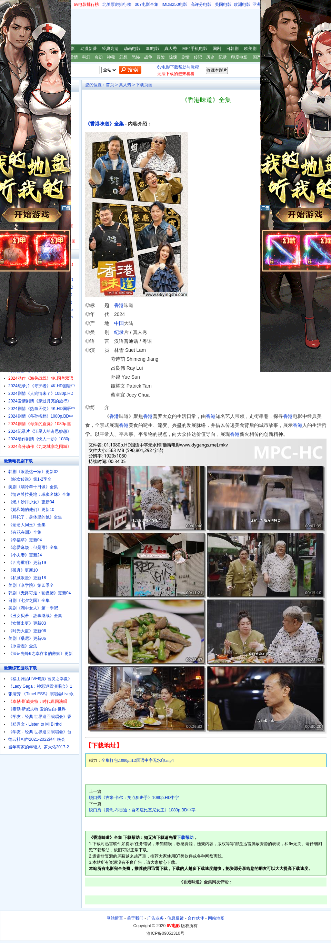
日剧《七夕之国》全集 (29, 600)
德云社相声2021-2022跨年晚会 (36, 739)
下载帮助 (185, 837)
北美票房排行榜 (116, 4)
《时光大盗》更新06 (27, 630)
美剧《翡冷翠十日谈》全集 (33, 486)
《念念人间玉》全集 (27, 524)
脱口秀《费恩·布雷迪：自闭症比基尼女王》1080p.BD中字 (142, 810)
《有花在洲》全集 (24, 532)
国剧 (217, 48)
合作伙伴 (196, 918)
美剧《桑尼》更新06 (27, 638)
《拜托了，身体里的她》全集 (35, 517)
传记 (198, 57)
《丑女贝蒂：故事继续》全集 (35, 615)
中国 (119, 323)
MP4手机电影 (195, 48)
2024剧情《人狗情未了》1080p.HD (40, 393)
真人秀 (170, 48)
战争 (148, 57)
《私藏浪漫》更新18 (27, 577)
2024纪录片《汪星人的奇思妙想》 (39, 431)
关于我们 (135, 918)
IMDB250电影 (174, 4)
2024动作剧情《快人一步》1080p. (39, 439)
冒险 (161, 57)
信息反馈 (175, 918)
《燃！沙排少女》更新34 (31, 502)
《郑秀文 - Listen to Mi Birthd (35, 724)
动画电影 (132, 48)
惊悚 (173, 57)
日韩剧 (232, 48)
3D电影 (152, 48)
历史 (210, 57)
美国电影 (223, 4)
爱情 (74, 57)
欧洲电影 (242, 4)
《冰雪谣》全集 (22, 646)
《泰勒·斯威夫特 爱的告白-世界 (37, 709)
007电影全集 (146, 4)
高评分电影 (201, 4)
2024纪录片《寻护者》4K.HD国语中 (41, 385)
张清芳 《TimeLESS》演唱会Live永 (41, 693)
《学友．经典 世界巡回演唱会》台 (39, 731)
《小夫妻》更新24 (25, 555)
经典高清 (110, 48)
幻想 (123, 57)
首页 (110, 84)
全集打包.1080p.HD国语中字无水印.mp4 (137, 760)
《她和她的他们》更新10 (31, 509)
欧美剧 (250, 48)
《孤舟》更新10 (23, 570)
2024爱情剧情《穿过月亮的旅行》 (39, 401)
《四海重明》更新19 (27, 562)
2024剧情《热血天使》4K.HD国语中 (41, 408)
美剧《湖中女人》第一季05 (33, 608)
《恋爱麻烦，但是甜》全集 (33, 547)
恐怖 (136, 57)
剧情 (185, 57)
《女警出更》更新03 (27, 623)
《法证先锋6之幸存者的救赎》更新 (40, 653)
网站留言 (115, 918)
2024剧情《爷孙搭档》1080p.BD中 (40, 416)
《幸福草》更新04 (25, 539)
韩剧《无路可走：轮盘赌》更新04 (39, 593)
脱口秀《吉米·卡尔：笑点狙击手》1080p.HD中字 (134, 797)
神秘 (111, 57)
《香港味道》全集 (104, 123)
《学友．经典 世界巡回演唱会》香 (39, 716)
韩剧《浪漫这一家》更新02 (33, 471)
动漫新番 (88, 48)
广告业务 (155, 918)
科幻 (86, 57)
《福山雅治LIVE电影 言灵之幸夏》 (40, 678)
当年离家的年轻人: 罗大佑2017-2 (38, 747)
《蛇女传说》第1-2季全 (29, 479)
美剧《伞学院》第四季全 (31, 585)
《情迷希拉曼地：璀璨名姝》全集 (39, 494)
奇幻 (98, 57)
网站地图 (216, 918)
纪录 (223, 57)
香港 (119, 305)
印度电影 (239, 57)
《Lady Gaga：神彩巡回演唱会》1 (40, 686)
